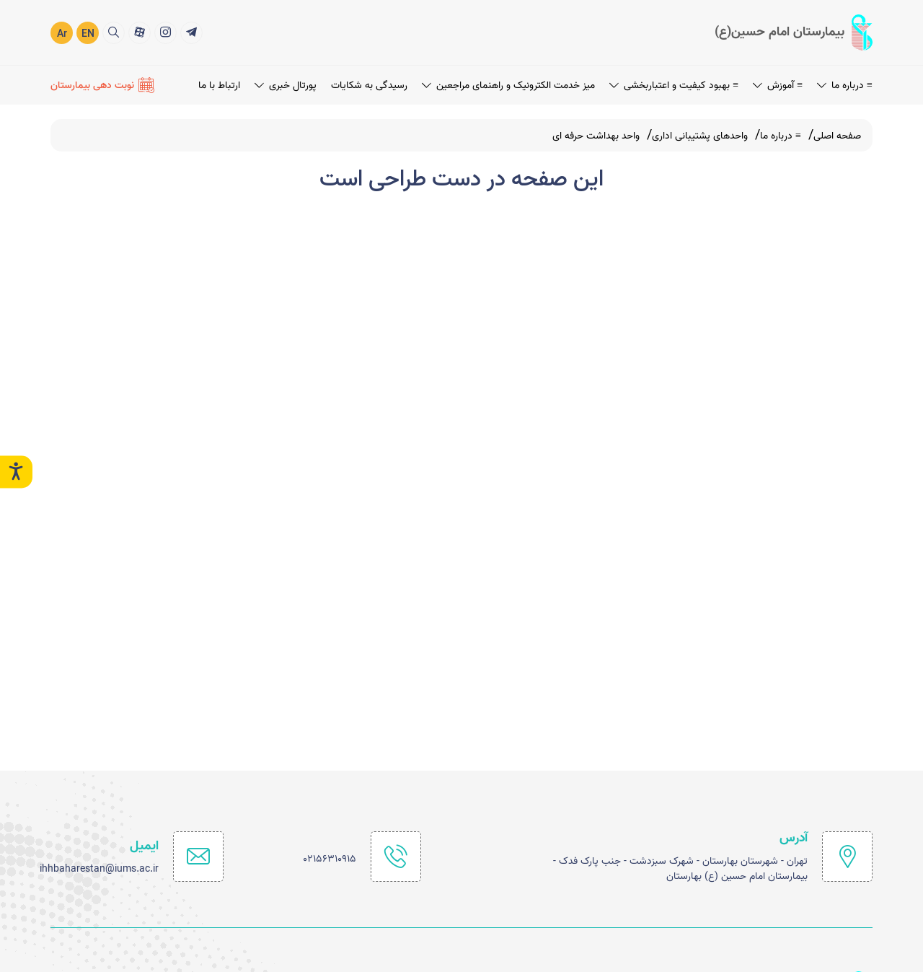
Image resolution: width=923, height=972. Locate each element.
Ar (62, 33)
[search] (113, 32)
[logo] (794, 32)
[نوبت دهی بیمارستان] (102, 84)
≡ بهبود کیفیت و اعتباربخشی (673, 85)
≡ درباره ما (845, 85)
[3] (139, 32)
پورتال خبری (286, 85)
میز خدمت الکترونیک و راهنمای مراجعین (508, 85)
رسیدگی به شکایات (369, 85)
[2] (165, 32)
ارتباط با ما (219, 85)
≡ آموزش (778, 85)
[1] (191, 32)
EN (87, 33)
